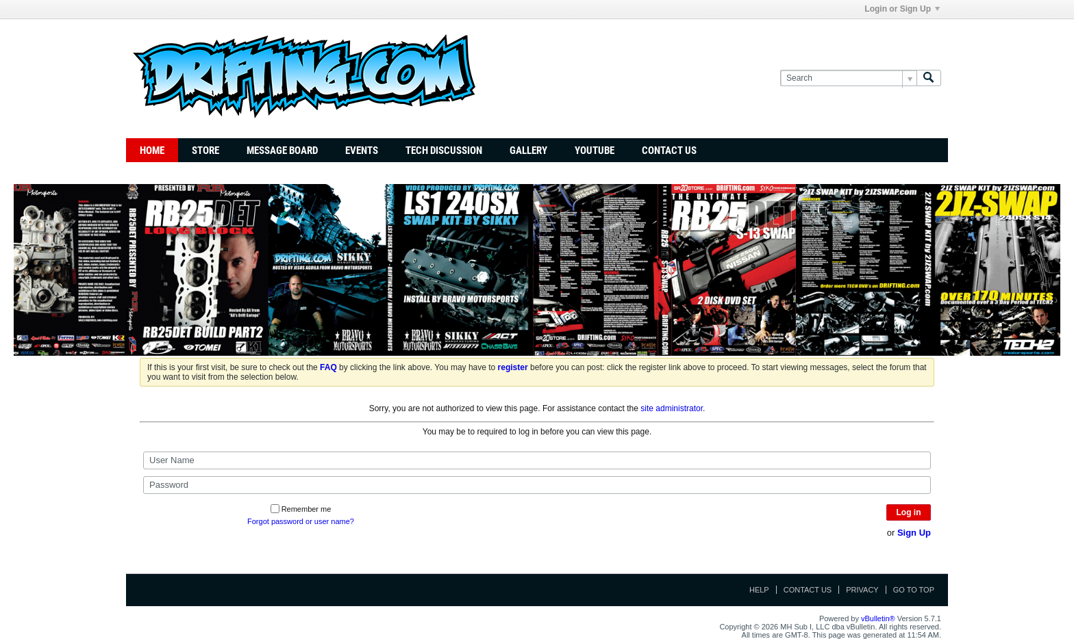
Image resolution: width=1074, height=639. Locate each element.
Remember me (301, 509)
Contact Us (669, 150)
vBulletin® (878, 618)
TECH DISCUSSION (443, 150)
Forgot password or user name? (300, 521)
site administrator (671, 408)
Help (759, 590)
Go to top (913, 590)
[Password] (537, 485)
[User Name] (537, 460)
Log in (909, 512)
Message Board (282, 150)
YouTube (594, 150)
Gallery (528, 150)
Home (152, 150)
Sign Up (914, 532)
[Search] (848, 78)
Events (361, 150)
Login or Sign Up (902, 9)
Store (205, 150)
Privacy (862, 590)
